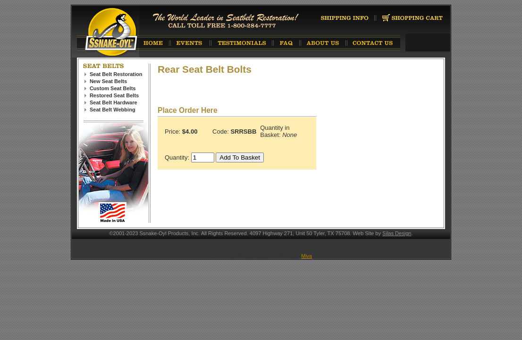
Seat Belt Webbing (112, 109)
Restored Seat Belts (114, 95)
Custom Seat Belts (113, 88)
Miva (306, 256)
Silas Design (396, 233)
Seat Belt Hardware (113, 102)
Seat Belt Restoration (116, 74)
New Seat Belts (108, 81)
